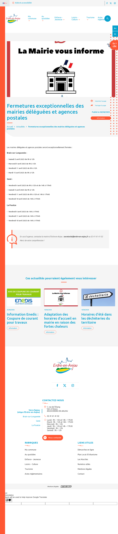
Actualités (20, 127)
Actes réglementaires (33, 474)
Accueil (10, 127)
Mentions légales (85, 469)
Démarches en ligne (86, 450)
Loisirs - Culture (31, 464)
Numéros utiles (84, 464)
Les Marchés (83, 459)
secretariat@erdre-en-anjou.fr (76, 237)
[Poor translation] (8, 500)
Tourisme (29, 469)
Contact (81, 474)
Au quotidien (30, 454)
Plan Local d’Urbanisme (87, 454)
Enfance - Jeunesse (33, 459)
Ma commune (30, 450)
